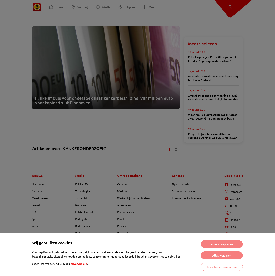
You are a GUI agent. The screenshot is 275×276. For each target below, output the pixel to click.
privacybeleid (79, 263)
